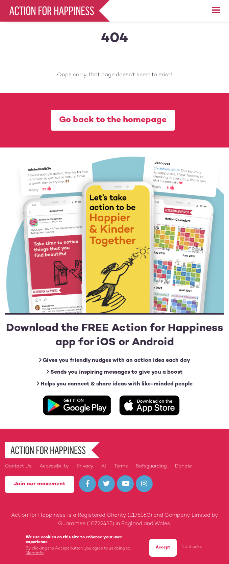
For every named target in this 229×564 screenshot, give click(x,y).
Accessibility (54, 466)
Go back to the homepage (113, 120)
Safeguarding (151, 466)
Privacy (85, 466)
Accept (163, 549)
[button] (216, 10)
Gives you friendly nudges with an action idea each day (114, 360)
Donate (183, 466)
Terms (121, 466)
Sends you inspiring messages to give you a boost (114, 372)
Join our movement (40, 484)
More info (35, 555)
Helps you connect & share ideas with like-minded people (114, 384)
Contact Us (18, 466)
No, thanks (191, 548)
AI (103, 466)
